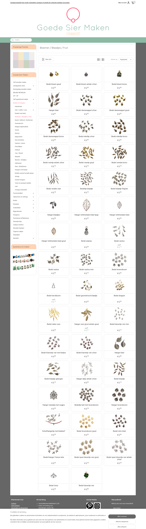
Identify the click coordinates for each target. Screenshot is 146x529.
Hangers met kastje (21, 170)
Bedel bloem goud (53, 84)
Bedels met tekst (20, 113)
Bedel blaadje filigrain (119, 189)
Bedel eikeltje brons (119, 136)
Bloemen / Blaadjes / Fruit (23, 117)
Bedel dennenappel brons (53, 136)
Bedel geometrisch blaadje (86, 296)
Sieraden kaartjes (18, 228)
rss (71, 525)
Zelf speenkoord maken (23, 99)
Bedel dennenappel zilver (86, 110)
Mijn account (124, 2)
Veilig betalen (15, 505)
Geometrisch (19, 123)
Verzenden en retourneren (19, 508)
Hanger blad (53, 110)
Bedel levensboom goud (86, 431)
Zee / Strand (19, 153)
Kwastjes (23, 204)
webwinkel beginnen (79, 525)
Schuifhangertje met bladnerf (53, 431)
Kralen (23, 200)
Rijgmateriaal (23, 211)
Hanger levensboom (119, 405)
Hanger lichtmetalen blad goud (54, 241)
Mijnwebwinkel (98, 525)
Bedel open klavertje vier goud (86, 457)
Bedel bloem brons (119, 84)
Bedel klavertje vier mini (119, 324)
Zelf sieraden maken (19, 82)
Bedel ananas (86, 241)
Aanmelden (117, 508)
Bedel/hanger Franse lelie (53, 457)
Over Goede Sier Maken (18, 514)
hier (51, 516)
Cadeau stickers (18, 225)
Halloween (18, 163)
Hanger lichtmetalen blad (119, 215)
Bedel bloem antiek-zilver (86, 84)
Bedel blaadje (119, 379)
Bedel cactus (119, 241)
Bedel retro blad (119, 431)
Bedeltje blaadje (86, 189)
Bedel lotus (53, 485)
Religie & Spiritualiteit (21, 127)
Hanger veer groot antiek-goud (86, 324)
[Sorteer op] (125, 59)
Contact (13, 503)
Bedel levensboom (119, 269)
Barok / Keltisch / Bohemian (24, 120)
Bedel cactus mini (86, 269)
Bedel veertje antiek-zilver (53, 162)
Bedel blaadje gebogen (53, 379)
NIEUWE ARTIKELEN (19, 92)
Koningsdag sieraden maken (22, 89)
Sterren (17, 133)
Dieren (17, 130)
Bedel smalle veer (53, 189)
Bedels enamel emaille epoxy (24, 173)
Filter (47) (46, 59)
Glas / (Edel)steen (20, 166)
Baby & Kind (18, 137)
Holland (17, 150)
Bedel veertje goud (86, 162)
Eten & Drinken (19, 140)
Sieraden (23, 238)
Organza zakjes (18, 231)
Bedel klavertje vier (86, 485)
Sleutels (17, 156)
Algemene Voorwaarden (18, 510)
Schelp (17, 176)
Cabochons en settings (23, 197)
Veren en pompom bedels (23, 183)
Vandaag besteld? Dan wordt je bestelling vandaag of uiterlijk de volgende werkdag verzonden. (40, 3)
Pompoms (16, 215)
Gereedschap (17, 221)
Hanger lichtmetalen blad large (86, 215)
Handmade (18, 106)
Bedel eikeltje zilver (86, 136)
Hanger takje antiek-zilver (86, 379)
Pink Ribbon (18, 146)
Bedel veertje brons (119, 162)
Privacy (13, 512)
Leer (16, 186)
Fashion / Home (20, 143)
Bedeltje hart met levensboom (86, 405)
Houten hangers (20, 180)
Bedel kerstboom (53, 296)
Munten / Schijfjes (20, 160)
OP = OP (15, 96)
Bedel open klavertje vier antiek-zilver (119, 458)
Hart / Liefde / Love (24, 110)
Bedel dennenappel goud (119, 110)
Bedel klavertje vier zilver (86, 353)
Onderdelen (23, 208)
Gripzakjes (16, 235)
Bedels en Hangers (23, 103)
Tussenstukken (23, 193)
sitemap (66, 525)
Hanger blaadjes (53, 215)
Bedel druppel (119, 296)
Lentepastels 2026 (23, 86)
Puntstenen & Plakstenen (21, 218)
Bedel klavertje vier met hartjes (53, 353)
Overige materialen (21, 190)
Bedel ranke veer (53, 324)
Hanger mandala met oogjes (53, 405)
